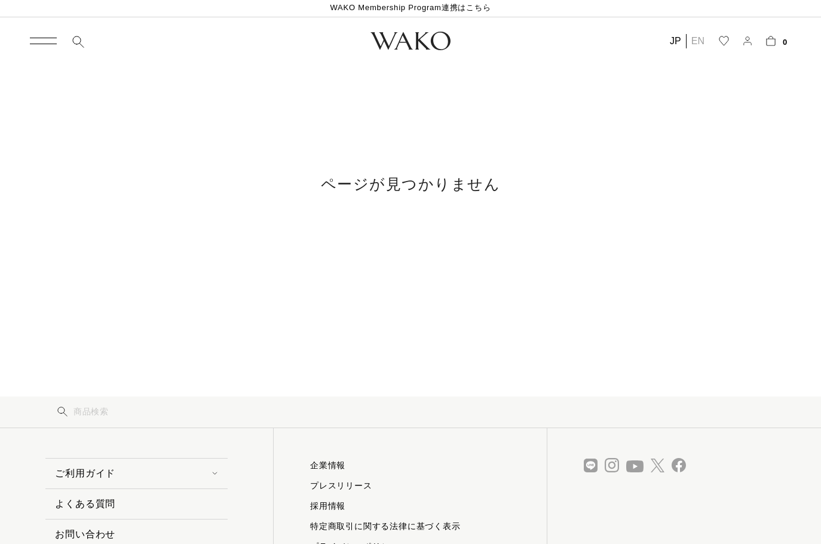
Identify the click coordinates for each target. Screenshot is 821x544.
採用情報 (327, 506)
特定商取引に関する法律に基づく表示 (385, 526)
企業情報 (327, 465)
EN (697, 41)
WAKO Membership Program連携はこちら (410, 7)
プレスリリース (341, 485)
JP (675, 41)
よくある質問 (85, 504)
